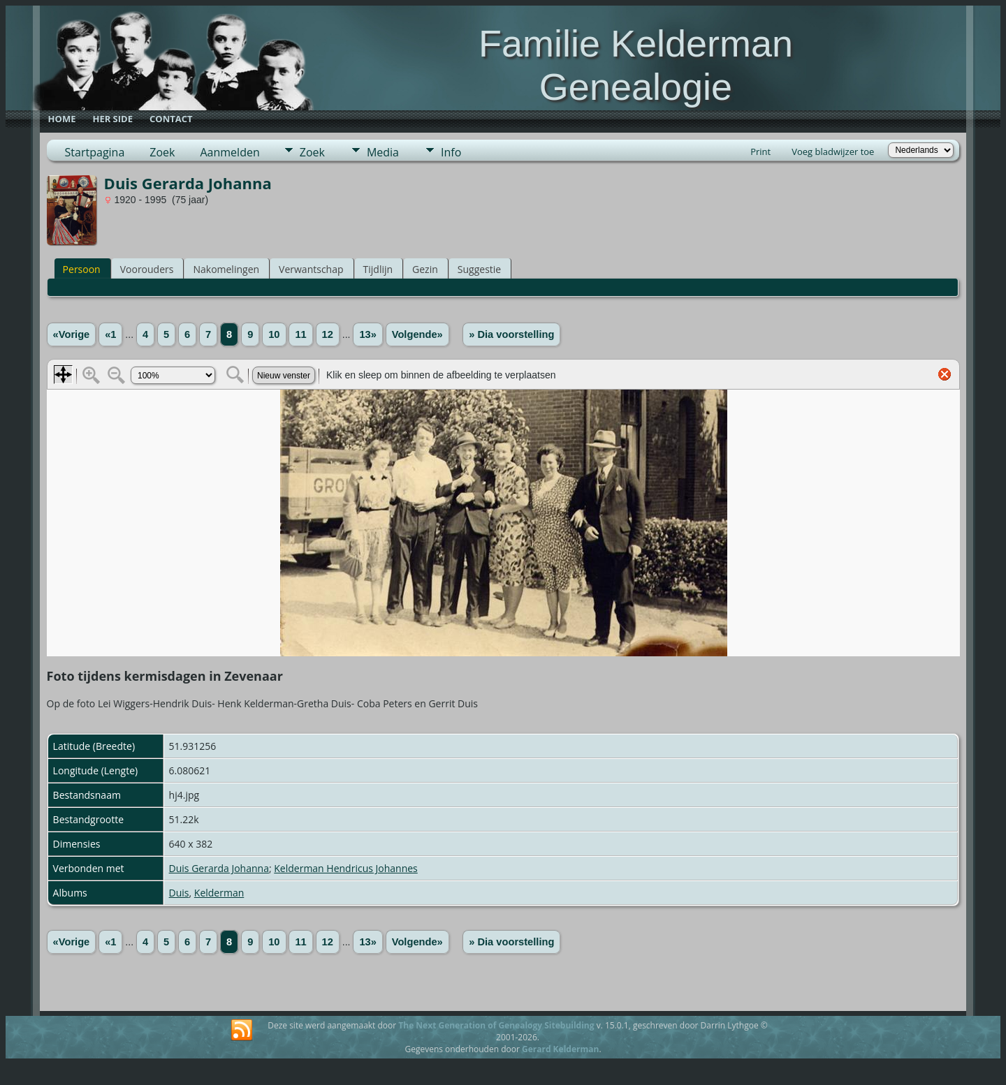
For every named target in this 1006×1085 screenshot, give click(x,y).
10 (273, 334)
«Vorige (71, 334)
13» (367, 334)
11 (300, 334)
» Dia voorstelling (511, 334)
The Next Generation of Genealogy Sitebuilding (496, 1025)
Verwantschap (311, 269)
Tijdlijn (378, 269)
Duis (179, 892)
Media (383, 152)
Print (760, 151)
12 (327, 334)
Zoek (162, 152)
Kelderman (219, 892)
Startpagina (95, 152)
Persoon (82, 269)
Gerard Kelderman (560, 1049)
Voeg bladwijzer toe (833, 151)
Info (451, 152)
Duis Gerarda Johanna (219, 868)
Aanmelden (229, 152)
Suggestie (479, 269)
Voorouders (147, 269)
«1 (110, 334)
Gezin (425, 269)
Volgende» (417, 334)
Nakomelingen (226, 269)
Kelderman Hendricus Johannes (346, 868)
